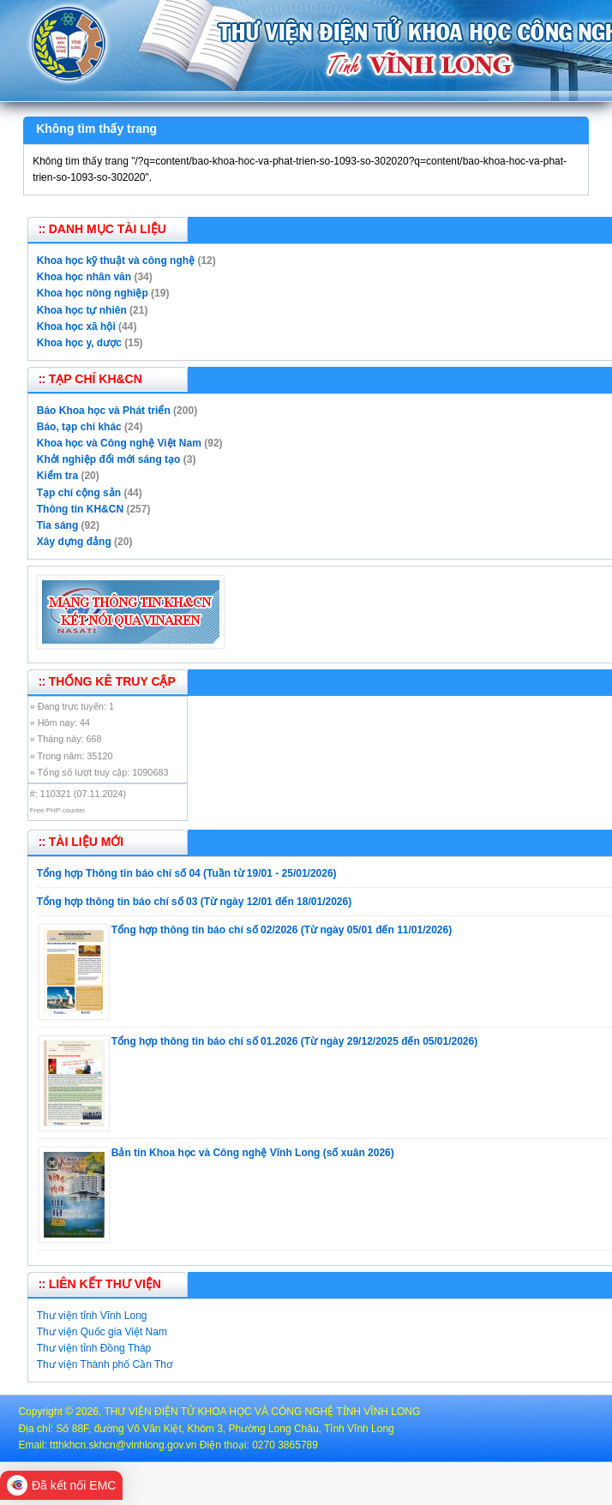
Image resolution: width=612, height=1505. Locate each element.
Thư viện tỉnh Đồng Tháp (94, 1348)
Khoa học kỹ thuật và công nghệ (116, 261)
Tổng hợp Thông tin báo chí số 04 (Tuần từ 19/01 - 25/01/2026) (187, 873)
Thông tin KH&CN (80, 509)
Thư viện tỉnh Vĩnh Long (92, 1316)
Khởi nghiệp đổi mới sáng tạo (109, 459)
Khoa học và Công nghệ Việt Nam (119, 443)
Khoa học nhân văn (84, 277)
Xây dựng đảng (74, 542)
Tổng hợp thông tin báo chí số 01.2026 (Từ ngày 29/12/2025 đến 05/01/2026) (294, 1041)
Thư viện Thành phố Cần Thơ (104, 1364)
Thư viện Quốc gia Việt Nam (102, 1332)
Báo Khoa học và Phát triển (104, 411)
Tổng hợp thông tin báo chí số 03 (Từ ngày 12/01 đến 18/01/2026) (194, 902)
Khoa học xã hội (76, 327)
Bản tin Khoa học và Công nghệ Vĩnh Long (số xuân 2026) (252, 1153)
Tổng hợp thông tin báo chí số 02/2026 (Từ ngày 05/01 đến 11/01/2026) (281, 930)
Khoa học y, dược (79, 343)
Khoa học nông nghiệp (92, 293)
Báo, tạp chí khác (79, 427)
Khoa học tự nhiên (82, 310)
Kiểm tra (57, 476)
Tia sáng (57, 525)
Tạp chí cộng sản (79, 493)
